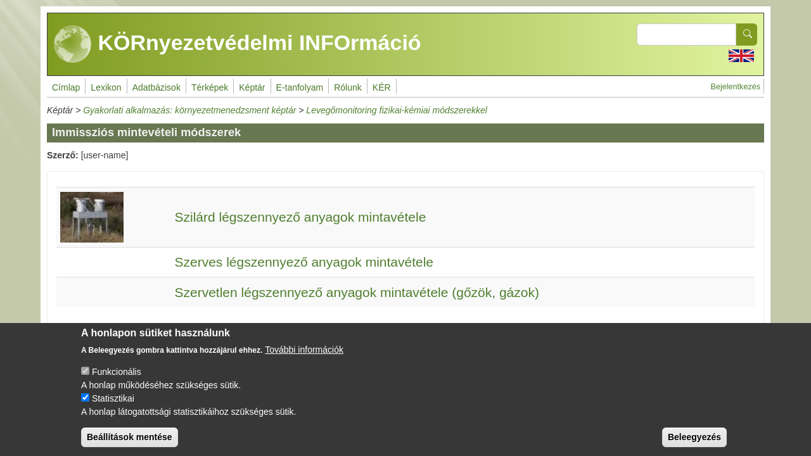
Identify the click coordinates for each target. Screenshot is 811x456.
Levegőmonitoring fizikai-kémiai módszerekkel (396, 110)
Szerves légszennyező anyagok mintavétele (303, 262)
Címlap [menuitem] (66, 87)
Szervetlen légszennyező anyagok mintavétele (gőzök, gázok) (356, 292)
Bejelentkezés (735, 86)
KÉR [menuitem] (382, 87)
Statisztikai (113, 407)
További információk (304, 358)
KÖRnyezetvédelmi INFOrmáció (237, 44)
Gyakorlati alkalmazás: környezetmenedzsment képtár (189, 110)
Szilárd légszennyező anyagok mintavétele (300, 217)
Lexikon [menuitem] (106, 87)
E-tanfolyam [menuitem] (300, 87)
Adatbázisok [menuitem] (156, 87)
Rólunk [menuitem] (348, 87)
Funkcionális (116, 381)
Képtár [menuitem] (252, 87)
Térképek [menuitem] (209, 87)
